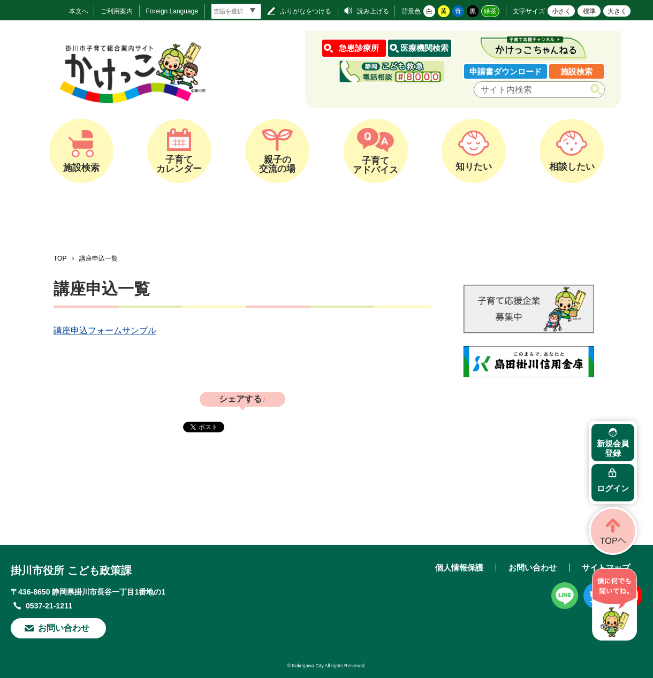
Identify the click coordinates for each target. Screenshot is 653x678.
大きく (617, 11)
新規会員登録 (613, 448)
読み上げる (373, 11)
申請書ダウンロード (505, 71)
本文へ (78, 11)
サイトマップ (606, 567)
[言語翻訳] (236, 11)
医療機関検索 (424, 47)
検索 (598, 90)
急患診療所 (359, 47)
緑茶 (490, 11)
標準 (589, 11)
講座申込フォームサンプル (105, 330)
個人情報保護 (459, 567)
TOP (60, 258)
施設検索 (576, 71)
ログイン (613, 488)
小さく (561, 11)
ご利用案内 (117, 11)
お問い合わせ (63, 628)
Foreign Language (172, 11)
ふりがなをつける (305, 11)
